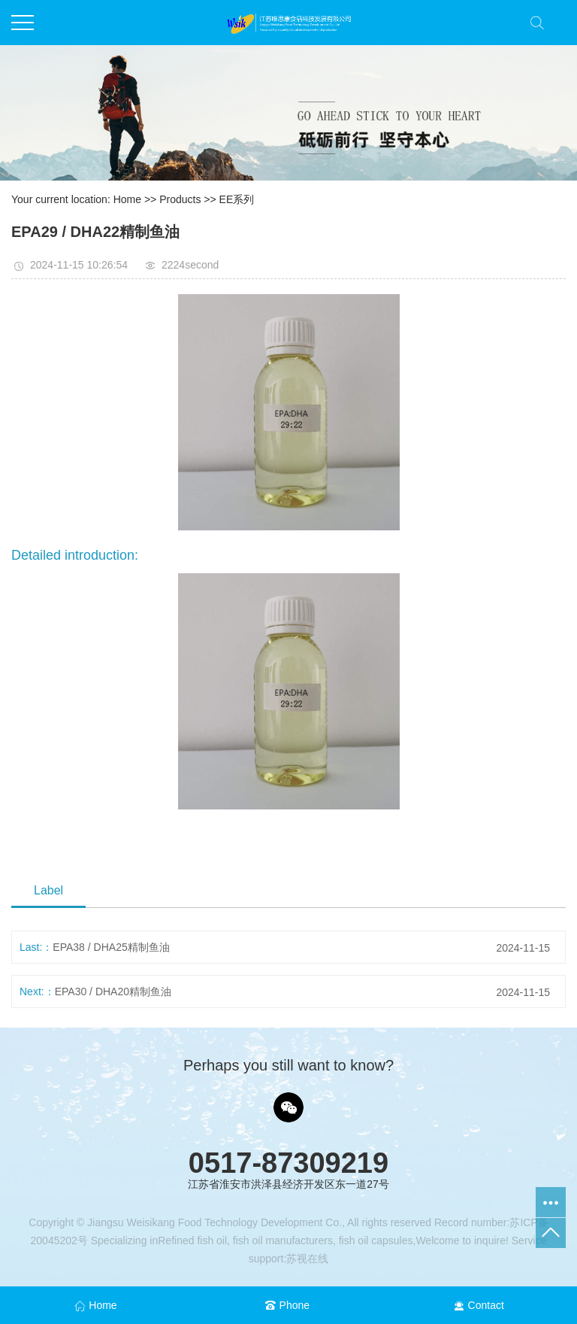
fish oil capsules (374, 1240)
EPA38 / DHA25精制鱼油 (111, 947)
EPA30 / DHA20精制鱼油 (113, 991)
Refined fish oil (192, 1240)
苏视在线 (307, 1259)
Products (180, 199)
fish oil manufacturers (281, 1240)
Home (127, 199)
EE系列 (237, 199)
